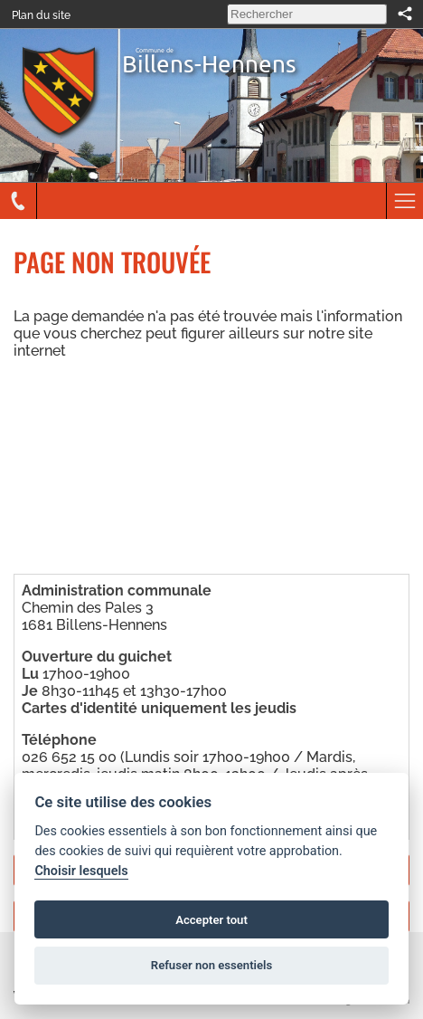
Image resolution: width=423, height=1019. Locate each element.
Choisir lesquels (80, 871)
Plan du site (41, 15)
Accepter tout (211, 920)
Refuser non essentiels (211, 965)
